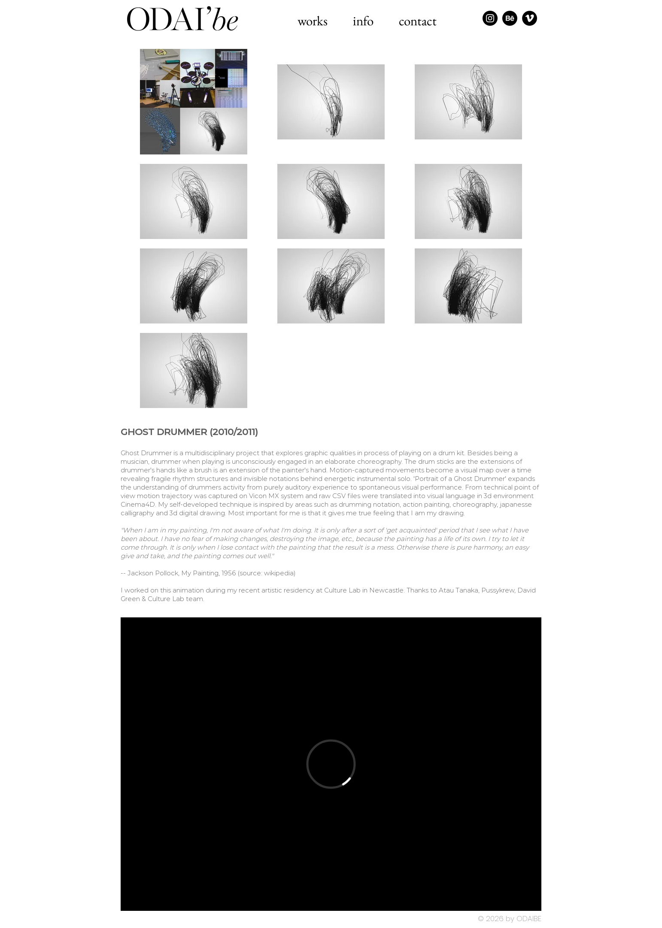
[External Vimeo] (331, 764)
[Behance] (509, 18)
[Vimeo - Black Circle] (529, 18)
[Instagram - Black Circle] (490, 18)
